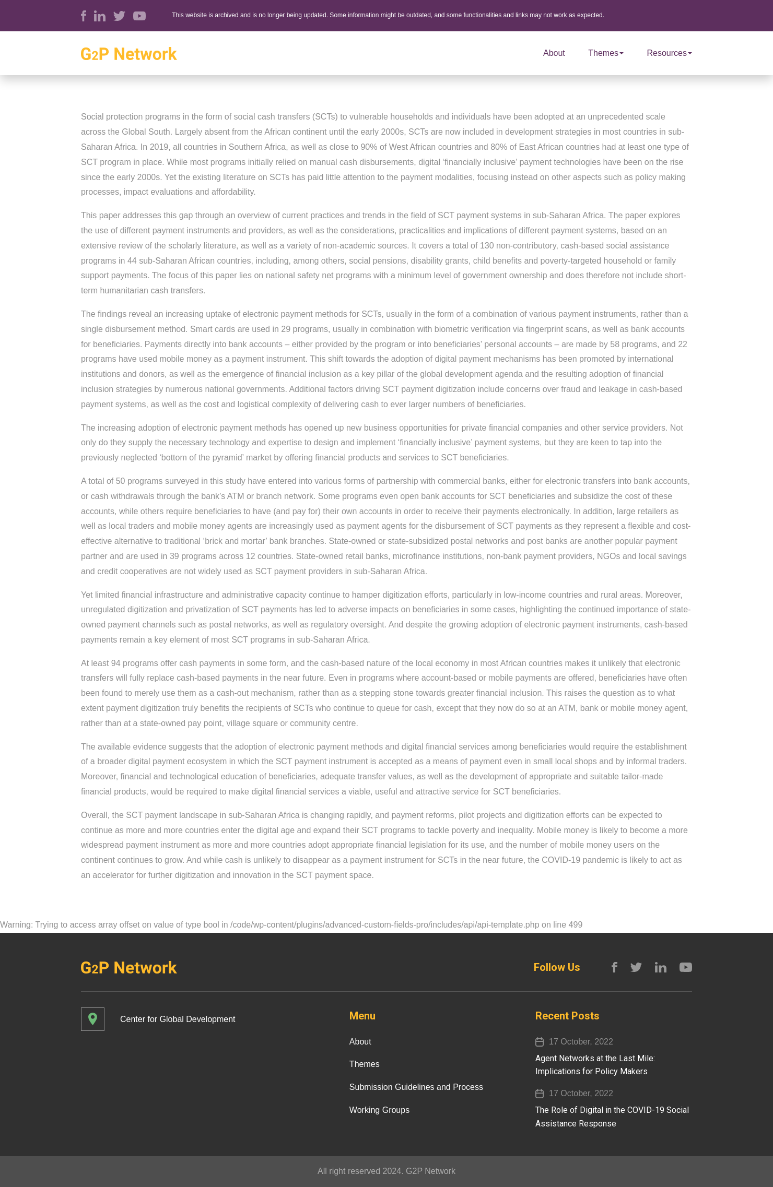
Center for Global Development (178, 1019)
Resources (669, 53)
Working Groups (379, 1110)
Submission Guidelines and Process (416, 1087)
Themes (606, 53)
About (554, 53)
